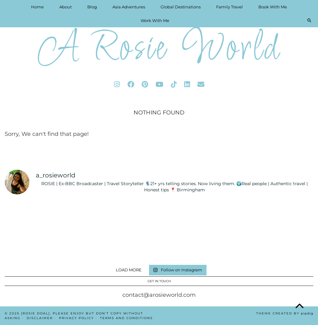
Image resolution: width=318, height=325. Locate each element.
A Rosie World (159, 49)
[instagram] (117, 84)
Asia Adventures (128, 6)
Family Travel (229, 6)
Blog (92, 6)
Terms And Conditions (126, 318)
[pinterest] (145, 84)
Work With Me (155, 20)
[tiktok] (174, 84)
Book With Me (272, 6)
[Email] (201, 84)
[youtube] (159, 84)
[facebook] (130, 84)
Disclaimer (40, 318)
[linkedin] (187, 84)
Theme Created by (284, 313)
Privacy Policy (76, 318)
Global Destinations (181, 6)
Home (37, 6)
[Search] (309, 20)
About (65, 6)
